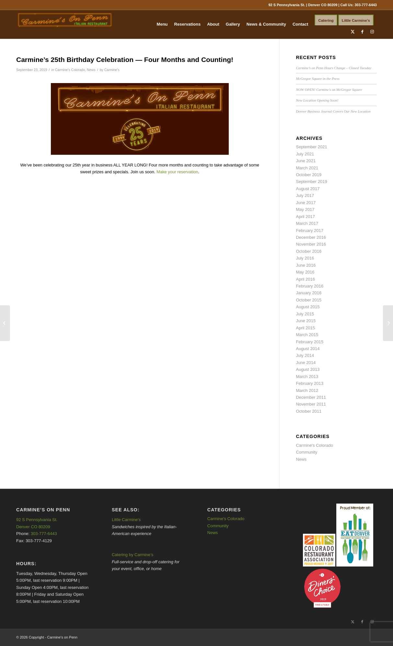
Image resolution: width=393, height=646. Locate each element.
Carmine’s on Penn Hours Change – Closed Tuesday (333, 68)
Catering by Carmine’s (132, 554)
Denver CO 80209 (33, 526)
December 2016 (311, 237)
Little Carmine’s (126, 519)
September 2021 (311, 146)
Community (306, 452)
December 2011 (311, 397)
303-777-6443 (365, 5)
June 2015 (306, 320)
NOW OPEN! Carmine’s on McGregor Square (329, 89)
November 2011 (311, 404)
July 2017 (305, 195)
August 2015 (307, 306)
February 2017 (309, 230)
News (91, 70)
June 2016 (306, 265)
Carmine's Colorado (70, 70)
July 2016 (305, 258)
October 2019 (308, 174)
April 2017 (305, 216)
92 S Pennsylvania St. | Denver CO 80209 (302, 5)
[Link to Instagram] (372, 32)
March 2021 (307, 167)
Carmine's (112, 70)
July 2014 (305, 355)
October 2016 (308, 251)
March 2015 (307, 334)
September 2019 (311, 181)
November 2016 (311, 244)
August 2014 (307, 348)
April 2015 (305, 327)
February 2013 (309, 383)
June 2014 (306, 362)
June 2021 (306, 160)
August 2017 (307, 188)
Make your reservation (177, 171)
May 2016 (305, 272)
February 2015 (309, 341)
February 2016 (309, 286)
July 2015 (305, 313)
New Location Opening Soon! (317, 100)
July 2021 (305, 154)
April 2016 (305, 279)
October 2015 (308, 300)
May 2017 (305, 209)
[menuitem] (162, 24)
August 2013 (307, 369)
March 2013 (307, 376)
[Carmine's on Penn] (64, 24)
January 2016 (308, 292)
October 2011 (308, 411)
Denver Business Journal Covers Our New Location (333, 111)
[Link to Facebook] (362, 32)
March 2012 (307, 390)
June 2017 (306, 202)
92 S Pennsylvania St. (36, 519)
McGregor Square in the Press (317, 78)
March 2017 (307, 223)
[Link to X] (352, 32)
